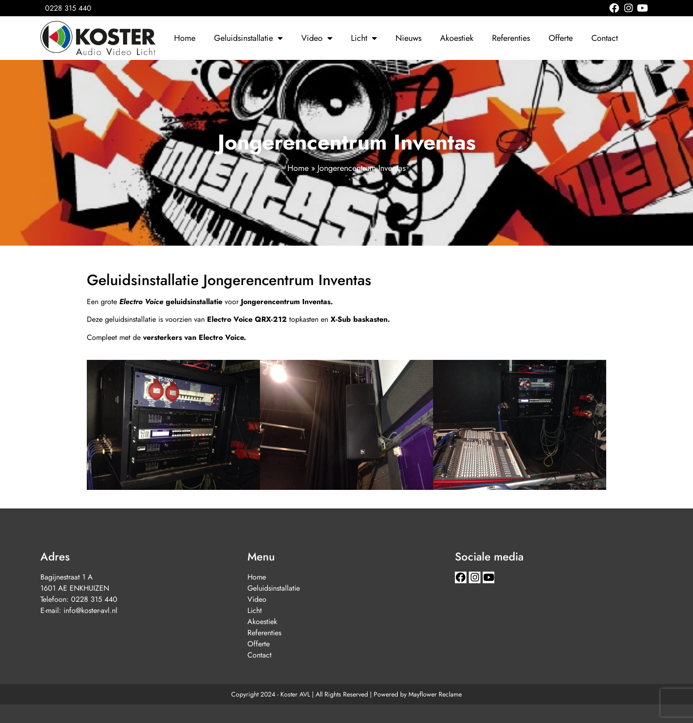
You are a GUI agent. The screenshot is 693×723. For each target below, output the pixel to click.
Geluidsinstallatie (248, 38)
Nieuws (408, 38)
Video (316, 38)
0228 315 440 (94, 599)
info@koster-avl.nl (90, 610)
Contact (604, 38)
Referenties (511, 38)
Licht (364, 38)
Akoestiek (456, 38)
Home (184, 38)
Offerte (561, 38)
